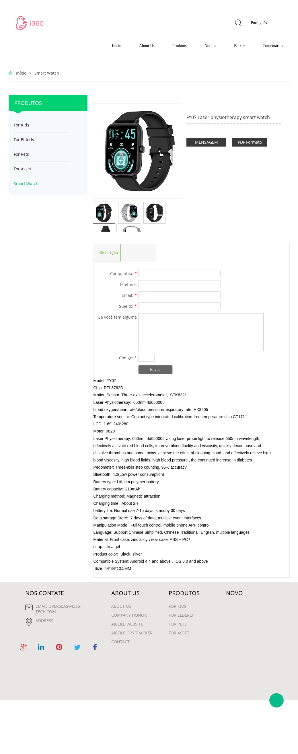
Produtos (179, 46)
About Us (147, 46)
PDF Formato (250, 142)
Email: (129, 295)
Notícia (210, 46)
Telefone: (128, 284)
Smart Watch (46, 73)
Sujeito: (128, 306)
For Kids (21, 125)
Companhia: (123, 273)
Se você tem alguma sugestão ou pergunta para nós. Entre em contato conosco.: (116, 317)
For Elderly (24, 139)
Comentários (272, 46)
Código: (128, 358)
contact (120, 641)
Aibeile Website (127, 624)
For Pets (21, 154)
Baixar (239, 46)
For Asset (22, 169)
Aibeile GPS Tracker (132, 633)
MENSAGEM (206, 142)
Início (116, 46)
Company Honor (129, 615)
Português (259, 23)
